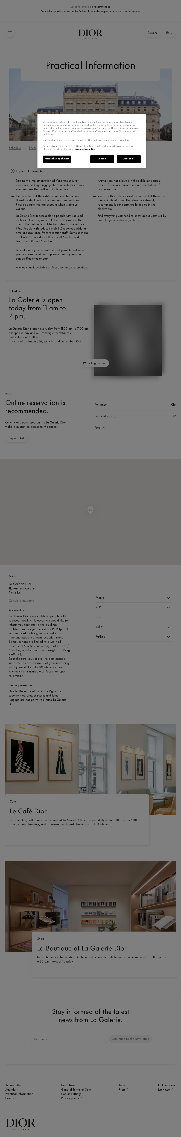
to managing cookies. (85, 149)
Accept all (128, 159)
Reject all (102, 159)
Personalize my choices (57, 159)
